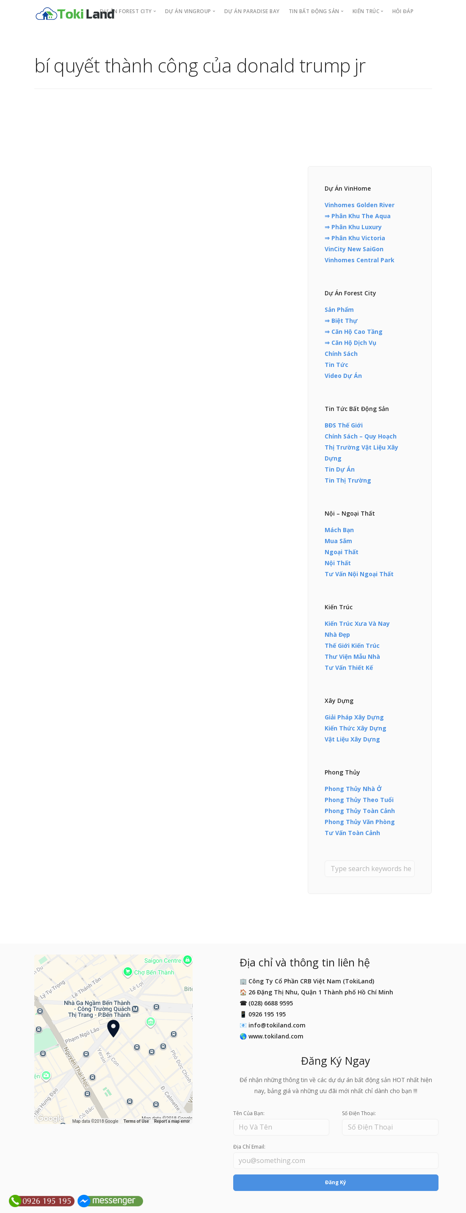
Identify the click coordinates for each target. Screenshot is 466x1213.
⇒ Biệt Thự (341, 320)
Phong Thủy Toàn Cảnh (360, 811)
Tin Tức (336, 365)
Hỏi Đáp (403, 11)
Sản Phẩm (339, 309)
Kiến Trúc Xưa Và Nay (357, 623)
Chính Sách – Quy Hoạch (361, 436)
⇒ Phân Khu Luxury (353, 227)
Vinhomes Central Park (359, 260)
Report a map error (172, 1121)
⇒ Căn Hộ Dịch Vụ (350, 343)
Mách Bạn (339, 530)
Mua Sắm (338, 541)
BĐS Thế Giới (344, 425)
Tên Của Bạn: (249, 1113)
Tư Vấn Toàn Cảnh (352, 833)
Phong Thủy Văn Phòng (360, 822)
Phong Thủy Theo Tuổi (359, 800)
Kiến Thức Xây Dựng (355, 728)
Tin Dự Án (340, 469)
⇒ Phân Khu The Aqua (358, 216)
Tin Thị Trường (348, 480)
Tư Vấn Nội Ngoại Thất (359, 574)
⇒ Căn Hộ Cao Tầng (354, 332)
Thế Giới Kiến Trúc (352, 645)
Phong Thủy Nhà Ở (353, 789)
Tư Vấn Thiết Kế (349, 667)
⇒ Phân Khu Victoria (355, 238)
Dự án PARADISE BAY (252, 11)
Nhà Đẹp (337, 634)
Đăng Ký (335, 1182)
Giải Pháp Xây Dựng (354, 717)
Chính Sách (341, 354)
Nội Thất (338, 563)
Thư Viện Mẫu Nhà (352, 656)
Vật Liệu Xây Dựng (352, 739)
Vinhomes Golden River (359, 205)
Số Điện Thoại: (359, 1113)
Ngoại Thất (341, 552)
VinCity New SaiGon (354, 249)
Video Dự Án (343, 376)
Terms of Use (136, 1121)
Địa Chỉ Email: (249, 1146)
